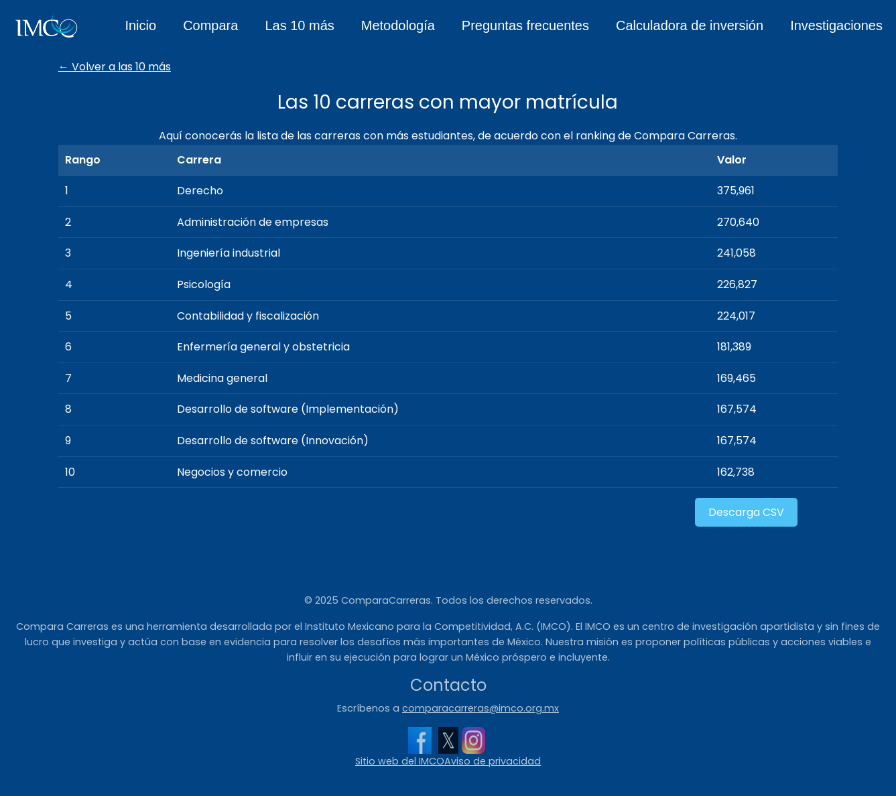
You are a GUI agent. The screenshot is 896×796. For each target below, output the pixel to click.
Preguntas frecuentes (525, 25)
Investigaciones (836, 25)
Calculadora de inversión (689, 25)
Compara (210, 25)
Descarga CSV (746, 512)
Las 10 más (299, 25)
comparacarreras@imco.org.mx (480, 708)
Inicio (140, 25)
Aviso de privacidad (492, 761)
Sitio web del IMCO (399, 761)
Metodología (398, 25)
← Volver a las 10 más (114, 66)
